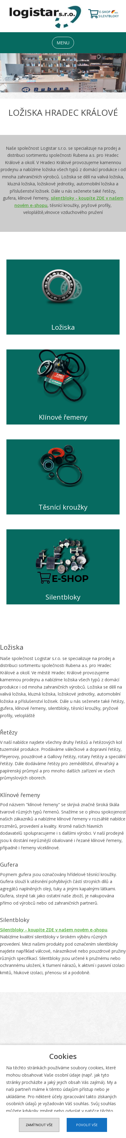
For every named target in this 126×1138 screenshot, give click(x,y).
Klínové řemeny (63, 417)
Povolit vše (87, 1125)
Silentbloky (63, 597)
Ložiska (63, 327)
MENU (63, 43)
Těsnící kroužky (63, 507)
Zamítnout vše (39, 1125)
